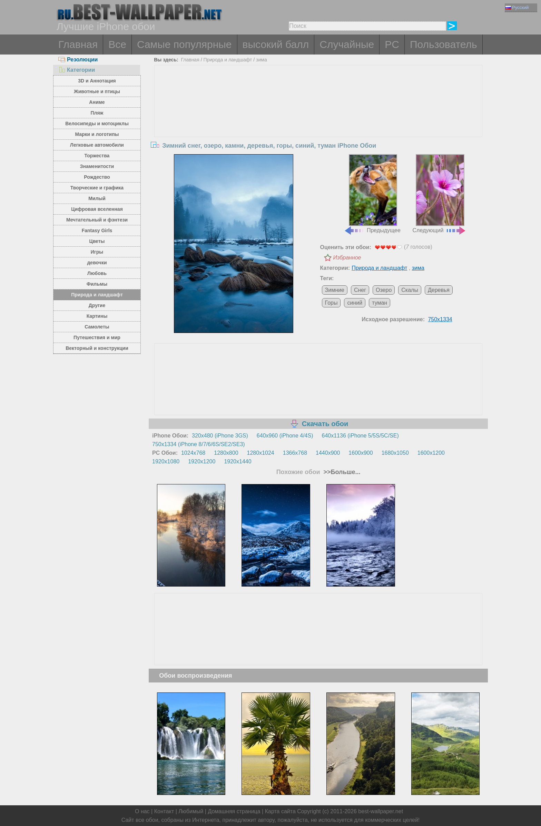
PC (392, 44)
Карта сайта (280, 811)
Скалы (409, 290)
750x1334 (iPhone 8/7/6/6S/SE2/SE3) (198, 444)
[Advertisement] (318, 117)
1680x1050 (395, 453)
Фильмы (97, 284)
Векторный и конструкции (97, 348)
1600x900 (360, 453)
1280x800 (226, 453)
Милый (97, 198)
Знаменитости (97, 166)
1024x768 (193, 453)
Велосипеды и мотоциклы (97, 123)
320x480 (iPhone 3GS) (220, 436)
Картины (97, 316)
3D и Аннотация (97, 80)
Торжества (97, 155)
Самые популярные (184, 44)
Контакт (164, 811)
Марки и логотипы (97, 134)
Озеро (384, 290)
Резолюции (78, 59)
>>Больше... (341, 472)
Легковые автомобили (97, 145)
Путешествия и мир (96, 337)
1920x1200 (201, 461)
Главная (78, 44)
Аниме (97, 102)
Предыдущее (372, 194)
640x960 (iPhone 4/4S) (285, 436)
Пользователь (443, 44)
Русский (517, 7)
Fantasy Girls (97, 230)
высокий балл (276, 44)
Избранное (347, 257)
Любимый (190, 811)
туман (379, 303)
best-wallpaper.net (380, 811)
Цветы (97, 241)
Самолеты (97, 327)
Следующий (439, 194)
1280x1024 (260, 453)
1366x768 (295, 453)
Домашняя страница (234, 811)
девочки (97, 262)
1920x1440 (237, 461)
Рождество (97, 177)
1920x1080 (165, 461)
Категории (76, 70)
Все (117, 44)
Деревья (439, 290)
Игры (97, 252)
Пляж (96, 113)
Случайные (346, 44)
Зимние (334, 290)
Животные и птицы (97, 91)
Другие (97, 305)
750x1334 (440, 319)
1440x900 (328, 453)
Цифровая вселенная (97, 209)
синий (354, 303)
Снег (360, 290)
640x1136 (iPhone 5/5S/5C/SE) (360, 436)
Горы (331, 303)
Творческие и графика (97, 187)
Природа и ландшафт (97, 294)
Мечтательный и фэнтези (97, 220)
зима (261, 59)
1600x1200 (431, 453)
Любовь (97, 273)
